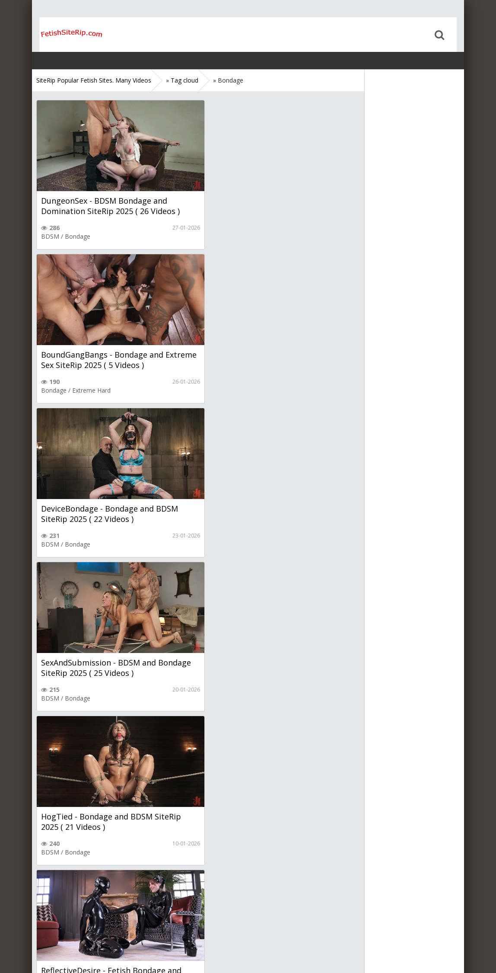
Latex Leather (247, 544)
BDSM (50, 236)
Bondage (77, 236)
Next (140, 886)
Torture (259, 852)
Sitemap (73, 939)
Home (64, 34)
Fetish (213, 544)
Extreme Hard (255, 236)
